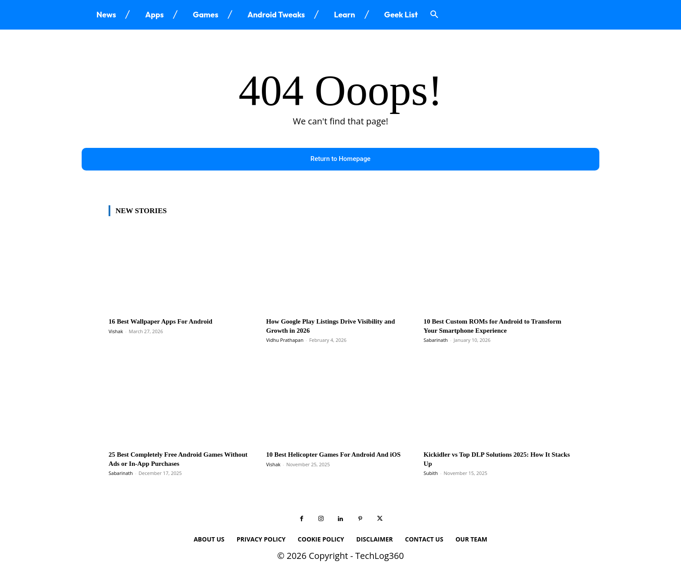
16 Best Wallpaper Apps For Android (167, 322)
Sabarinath (435, 341)
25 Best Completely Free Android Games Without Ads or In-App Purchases (173, 459)
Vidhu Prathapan (285, 341)
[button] (434, 14)
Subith (430, 474)
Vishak (116, 332)
